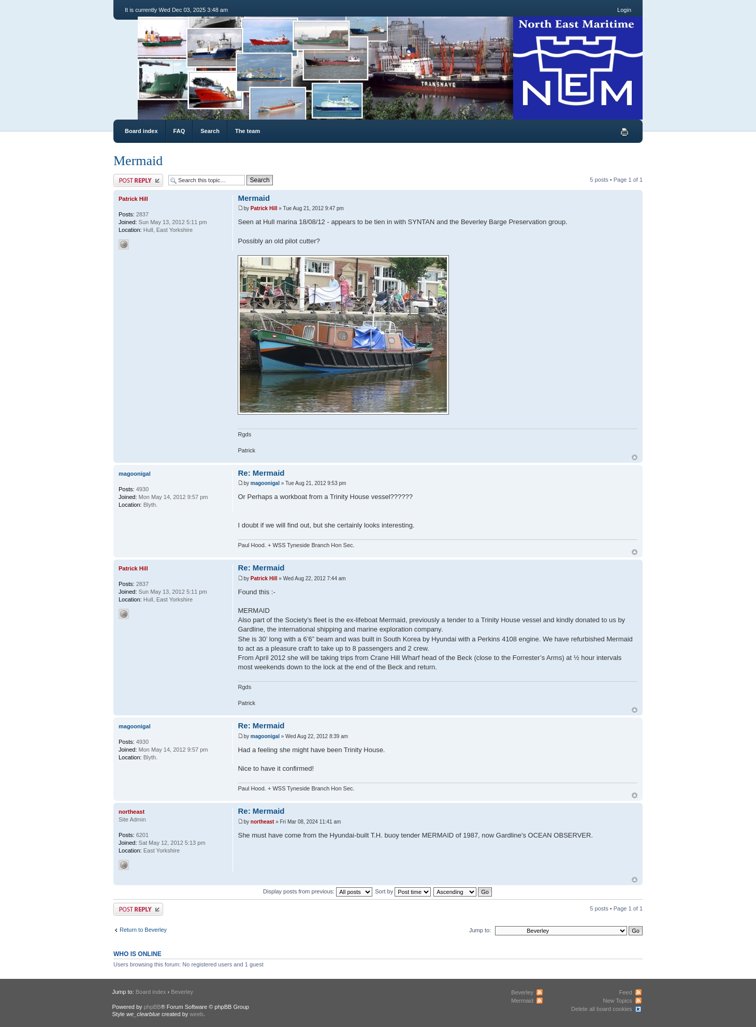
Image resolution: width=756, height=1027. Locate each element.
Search (210, 131)
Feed (625, 992)
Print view (624, 132)
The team (247, 131)
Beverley (182, 992)
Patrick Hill (264, 208)
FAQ (179, 131)
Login (624, 10)
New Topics (617, 1000)
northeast (262, 822)
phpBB (152, 1007)
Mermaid (138, 160)
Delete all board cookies (601, 1009)
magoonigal (265, 483)
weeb (196, 1014)
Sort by (403, 891)
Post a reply (138, 180)
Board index (141, 131)
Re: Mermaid (261, 472)
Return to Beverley (143, 930)
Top (634, 457)
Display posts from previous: (317, 891)
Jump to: (480, 930)
